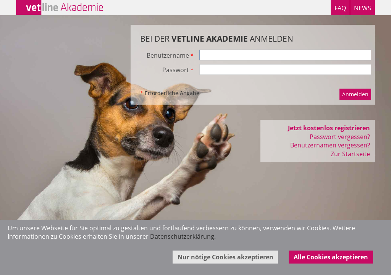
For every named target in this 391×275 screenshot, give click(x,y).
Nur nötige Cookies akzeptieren (225, 257)
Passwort (178, 70)
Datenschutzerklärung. (183, 236)
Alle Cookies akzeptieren (331, 257)
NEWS (362, 8)
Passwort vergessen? (340, 137)
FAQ (340, 8)
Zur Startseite (350, 154)
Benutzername (170, 55)
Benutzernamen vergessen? (330, 145)
